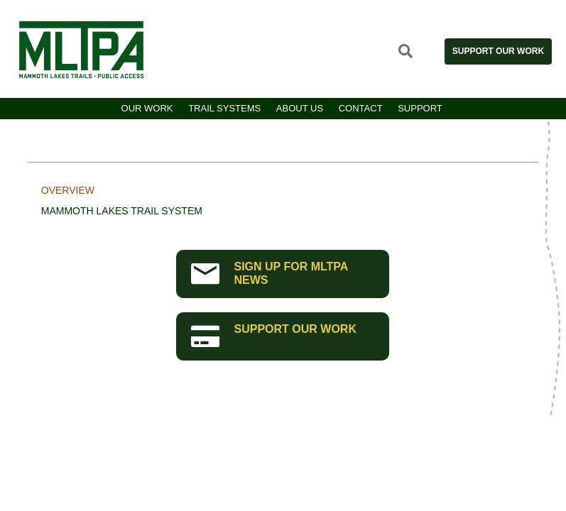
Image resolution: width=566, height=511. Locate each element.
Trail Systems (224, 108)
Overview (67, 190)
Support (420, 108)
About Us (299, 108)
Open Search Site (405, 51)
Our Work (147, 108)
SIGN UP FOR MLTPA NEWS (269, 273)
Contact (361, 108)
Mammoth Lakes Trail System (121, 210)
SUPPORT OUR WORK (273, 335)
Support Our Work (498, 51)
